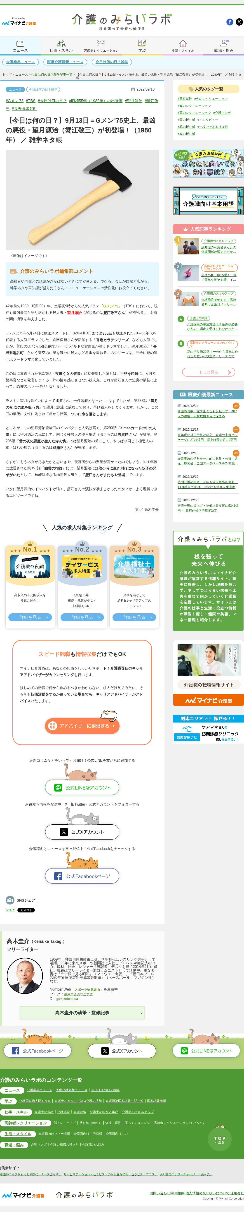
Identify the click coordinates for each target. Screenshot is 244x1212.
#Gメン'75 (16, 100)
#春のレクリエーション (197, 106)
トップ (7, 74)
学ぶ (9, 1102)
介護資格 (87, 1112)
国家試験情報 (174, 1101)
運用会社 (237, 1199)
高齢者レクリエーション (28, 1124)
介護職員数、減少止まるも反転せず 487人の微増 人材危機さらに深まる (208, 428)
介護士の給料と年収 (114, 1112)
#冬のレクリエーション (215, 99)
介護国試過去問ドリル (38, 1101)
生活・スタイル (20, 1135)
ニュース (21, 74)
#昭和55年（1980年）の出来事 (106, 100)
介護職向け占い (129, 1135)
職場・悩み (15, 1146)
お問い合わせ (160, 1199)
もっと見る (208, 386)
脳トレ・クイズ (71, 1124)
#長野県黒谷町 (48, 108)
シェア (11, 910)
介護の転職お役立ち (70, 1146)
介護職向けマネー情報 (60, 1135)
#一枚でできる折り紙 (195, 135)
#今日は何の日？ (57, 100)
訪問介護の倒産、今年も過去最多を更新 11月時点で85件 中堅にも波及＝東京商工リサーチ (208, 502)
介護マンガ (42, 1146)
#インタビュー (189, 127)
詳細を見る (30, 617)
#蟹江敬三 (22, 108)
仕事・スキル (17, 1113)
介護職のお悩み (102, 1146)
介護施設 (69, 1112)
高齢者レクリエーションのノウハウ (218, 272)
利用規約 (178, 1199)
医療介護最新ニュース (65, 62)
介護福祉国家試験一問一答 (138, 1101)
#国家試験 (186, 99)
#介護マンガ (188, 120)
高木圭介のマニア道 (80, 994)
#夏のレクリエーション (197, 113)
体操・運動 (125, 1124)
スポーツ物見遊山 (89, 989)
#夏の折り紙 (210, 120)
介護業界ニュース (20, 62)
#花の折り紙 (214, 127)
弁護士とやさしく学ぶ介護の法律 (87, 1101)
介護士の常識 (199, 329)
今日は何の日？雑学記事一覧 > (53, 74)
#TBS (33, 100)
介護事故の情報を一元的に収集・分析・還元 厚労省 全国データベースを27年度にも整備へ (208, 477)
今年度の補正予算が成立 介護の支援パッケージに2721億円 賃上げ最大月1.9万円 (208, 453)
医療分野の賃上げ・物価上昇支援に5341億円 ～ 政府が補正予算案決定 (206, 527)
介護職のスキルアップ (218, 243)
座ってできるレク (151, 1124)
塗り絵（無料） (100, 1124)
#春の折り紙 (224, 135)
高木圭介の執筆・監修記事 (82, 1012)
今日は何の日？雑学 (112, 62)
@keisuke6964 (68, 999)
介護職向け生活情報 (97, 1135)
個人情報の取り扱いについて (207, 1199)
